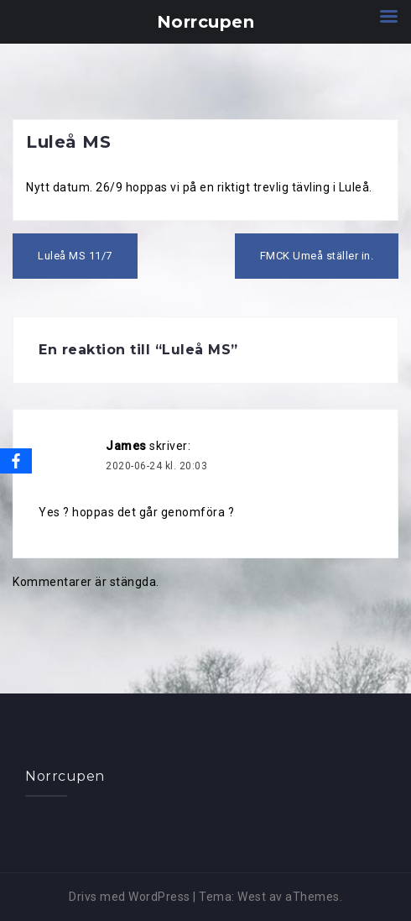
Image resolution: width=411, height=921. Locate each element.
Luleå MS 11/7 (75, 255)
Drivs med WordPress (129, 896)
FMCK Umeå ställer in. (317, 255)
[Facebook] (16, 461)
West (251, 896)
